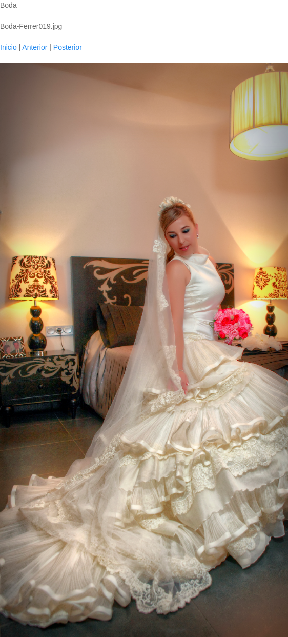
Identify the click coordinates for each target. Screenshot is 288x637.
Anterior (34, 47)
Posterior (67, 47)
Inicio (8, 47)
